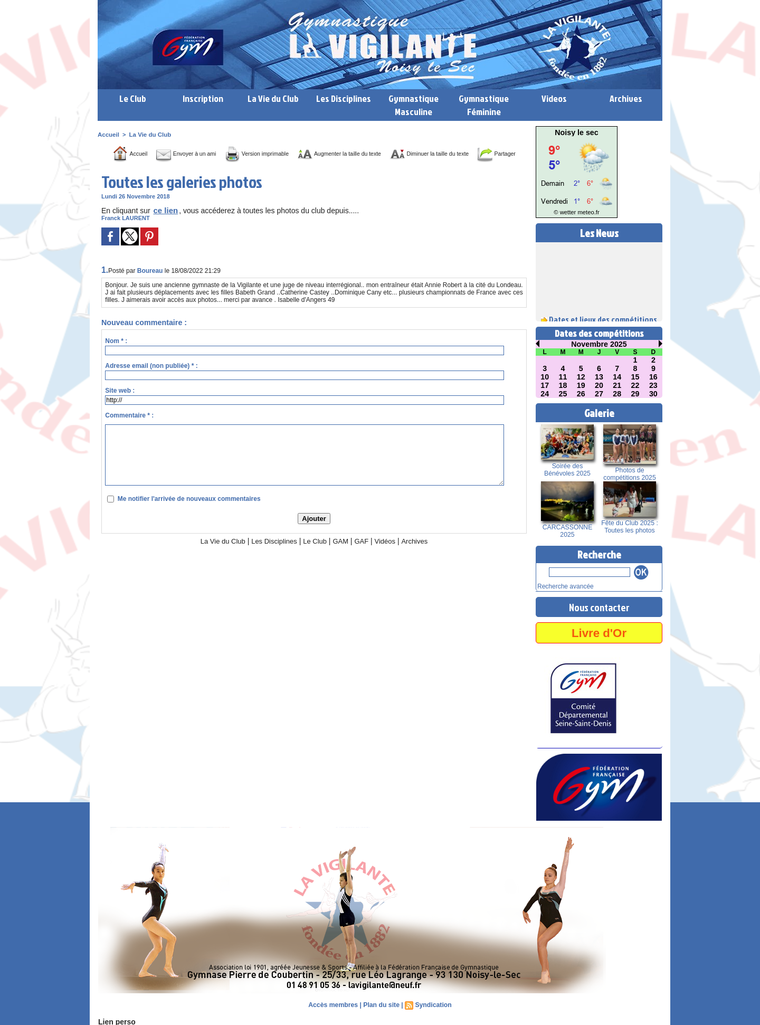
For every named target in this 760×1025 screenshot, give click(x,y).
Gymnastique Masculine (413, 105)
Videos (554, 98)
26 (581, 394)
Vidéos (389, 557)
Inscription (203, 98)
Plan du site (381, 1004)
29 (635, 394)
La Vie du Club (273, 98)
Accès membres (334, 1004)
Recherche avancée (563, 586)
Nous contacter (599, 606)
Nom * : (116, 356)
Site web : (120, 406)
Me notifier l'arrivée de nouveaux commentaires (189, 514)
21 (617, 385)
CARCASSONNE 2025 (567, 531)
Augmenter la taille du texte (379, 153)
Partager (326, 169)
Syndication (432, 1004)
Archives (626, 98)
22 (635, 385)
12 (581, 377)
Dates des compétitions (599, 333)
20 (599, 385)
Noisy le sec (576, 132)
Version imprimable (277, 153)
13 (599, 377)
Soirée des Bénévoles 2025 (567, 469)
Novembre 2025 (599, 344)
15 (635, 377)
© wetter (566, 212)
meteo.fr (587, 212)
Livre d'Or (599, 631)
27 (599, 394)
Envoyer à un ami (191, 153)
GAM (343, 557)
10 (544, 377)
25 (563, 394)
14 (617, 377)
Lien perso (115, 1020)
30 (653, 394)
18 (563, 385)
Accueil (108, 134)
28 (617, 394)
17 (544, 385)
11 (563, 377)
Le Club (132, 98)
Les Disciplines (343, 98)
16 (653, 377)
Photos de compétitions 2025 (629, 474)
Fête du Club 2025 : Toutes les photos (629, 526)
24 (544, 394)
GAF (365, 557)
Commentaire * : (129, 431)
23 (653, 385)
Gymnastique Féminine (484, 105)
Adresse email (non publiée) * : (151, 381)
